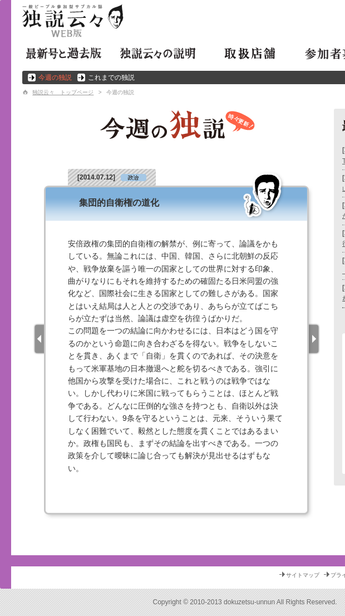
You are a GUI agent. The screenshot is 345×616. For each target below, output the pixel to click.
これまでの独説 (111, 77)
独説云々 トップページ (62, 92)
